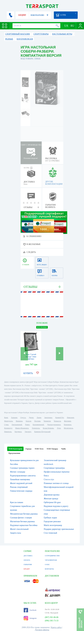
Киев (6, 418)
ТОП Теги (39, 449)
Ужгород (28, 432)
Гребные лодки (50, 518)
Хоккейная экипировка (20, 479)
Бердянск (18, 432)
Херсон (28, 421)
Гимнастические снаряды (21, 491)
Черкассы (57, 421)
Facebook (30, 610)
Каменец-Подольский (42, 432)
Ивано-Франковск (22, 428)
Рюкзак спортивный (19, 487)
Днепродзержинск (54, 425)
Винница (19, 421)
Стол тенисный (50, 533)
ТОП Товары (52, 449)
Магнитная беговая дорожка (22, 521)
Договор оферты (42, 630)
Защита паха (15, 533)
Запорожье (48, 418)
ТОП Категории (15, 449)
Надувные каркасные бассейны (24, 525)
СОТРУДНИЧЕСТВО (52, 556)
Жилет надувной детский (21, 483)
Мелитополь (68, 428)
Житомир (67, 421)
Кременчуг (8, 428)
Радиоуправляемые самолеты (23, 476)
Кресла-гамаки (16, 502)
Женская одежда (51, 498)
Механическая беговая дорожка (24, 514)
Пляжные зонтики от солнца (56, 483)
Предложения (14, 453)
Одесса (23, 418)
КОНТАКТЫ (49, 569)
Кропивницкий (38, 425)
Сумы (6, 425)
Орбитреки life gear (52, 502)
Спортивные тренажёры (54, 468)
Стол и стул (49, 479)
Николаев (70, 418)
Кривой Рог (59, 418)
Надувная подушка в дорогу (56, 506)
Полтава (37, 421)
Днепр (31, 418)
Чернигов (47, 421)
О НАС (47, 564)
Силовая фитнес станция (21, 518)
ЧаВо (63, 449)
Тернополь (36, 428)
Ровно (27, 425)
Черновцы (67, 425)
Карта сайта (56, 627)
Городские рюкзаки (52, 521)
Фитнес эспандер (17, 472)
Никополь (8, 432)
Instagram (30, 618)
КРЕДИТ (27, 569)
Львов (39, 418)
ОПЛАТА (27, 560)
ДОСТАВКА (28, 556)
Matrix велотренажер (53, 525)
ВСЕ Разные (42, 327)
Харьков (14, 418)
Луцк (59, 428)
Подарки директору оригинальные (59, 529)
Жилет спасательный (19, 529)
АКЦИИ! (22, 15)
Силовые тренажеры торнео (22, 468)
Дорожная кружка (51, 495)
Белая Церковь (48, 428)
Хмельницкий (17, 425)
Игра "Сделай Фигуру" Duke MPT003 (31, 356)
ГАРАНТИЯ (28, 564)
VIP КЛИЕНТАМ (51, 560)
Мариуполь (8, 421)
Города (28, 449)
